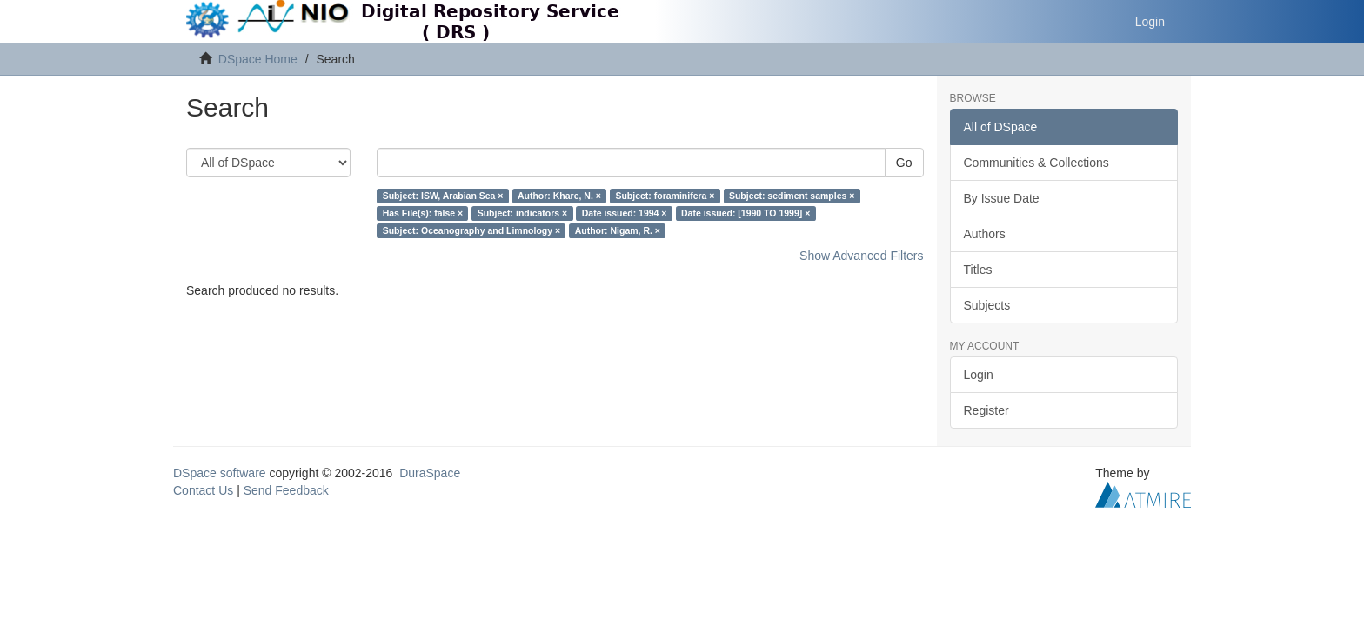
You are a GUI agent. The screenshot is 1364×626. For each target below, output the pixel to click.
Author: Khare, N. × (559, 195)
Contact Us (203, 490)
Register (986, 410)
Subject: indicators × (523, 213)
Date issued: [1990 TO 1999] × (745, 213)
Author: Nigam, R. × (617, 230)
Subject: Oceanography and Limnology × (472, 230)
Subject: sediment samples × (791, 195)
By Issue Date (1002, 198)
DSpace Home (258, 59)
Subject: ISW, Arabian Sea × (443, 195)
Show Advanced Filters (861, 256)
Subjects (987, 305)
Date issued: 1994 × (624, 213)
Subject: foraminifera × (664, 195)
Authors (985, 234)
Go (904, 163)
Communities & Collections (1036, 163)
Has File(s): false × (423, 213)
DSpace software (219, 473)
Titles (978, 269)
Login (978, 375)
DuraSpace (429, 473)
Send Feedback (286, 490)
